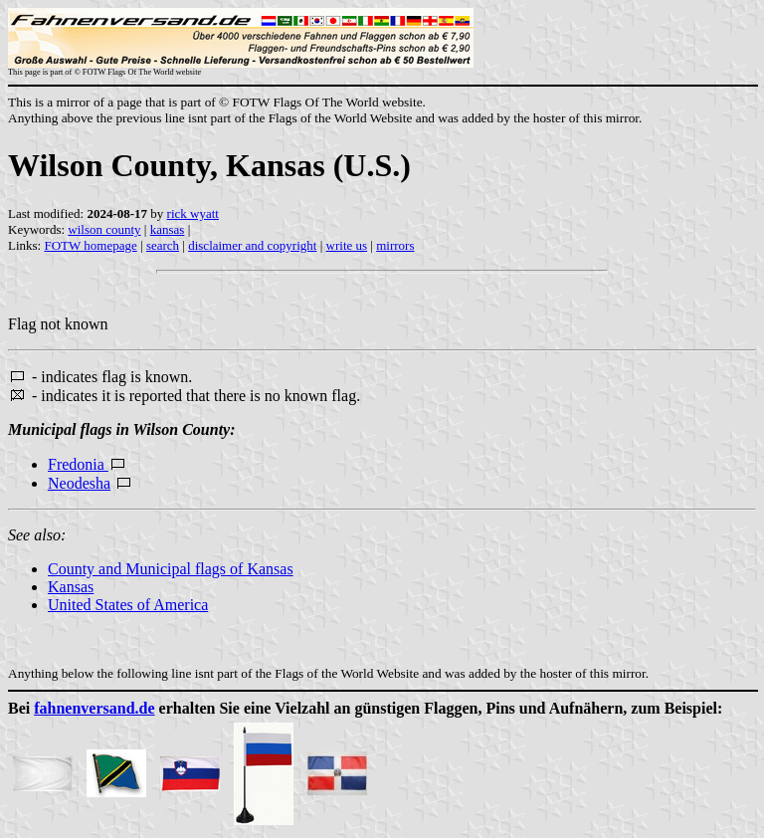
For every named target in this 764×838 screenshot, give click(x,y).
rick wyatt (193, 213)
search (162, 245)
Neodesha (79, 483)
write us (347, 245)
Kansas (71, 586)
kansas (167, 229)
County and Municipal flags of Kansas (170, 568)
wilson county (104, 229)
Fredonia (78, 464)
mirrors (395, 245)
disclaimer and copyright (252, 245)
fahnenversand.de (94, 708)
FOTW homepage (90, 245)
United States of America (128, 604)
